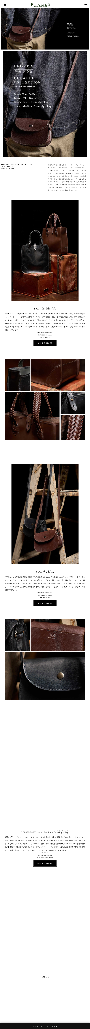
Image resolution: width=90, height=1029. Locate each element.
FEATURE (10, 166)
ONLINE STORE (45, 343)
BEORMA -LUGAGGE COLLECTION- (16, 165)
